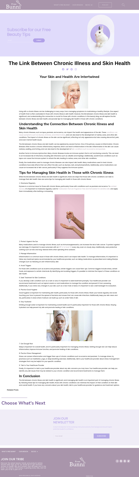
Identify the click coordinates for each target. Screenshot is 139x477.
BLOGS (88, 5)
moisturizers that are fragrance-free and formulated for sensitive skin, (84, 189)
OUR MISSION (77, 5)
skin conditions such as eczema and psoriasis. (89, 149)
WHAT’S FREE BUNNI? (62, 5)
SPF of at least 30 (65, 247)
